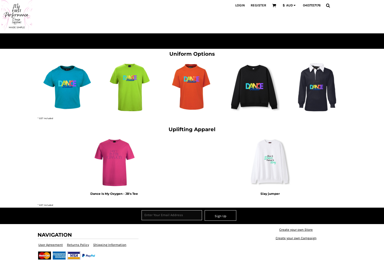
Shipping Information (109, 245)
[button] (274, 5)
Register (258, 5)
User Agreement (50, 245)
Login (240, 5)
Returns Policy (78, 245)
